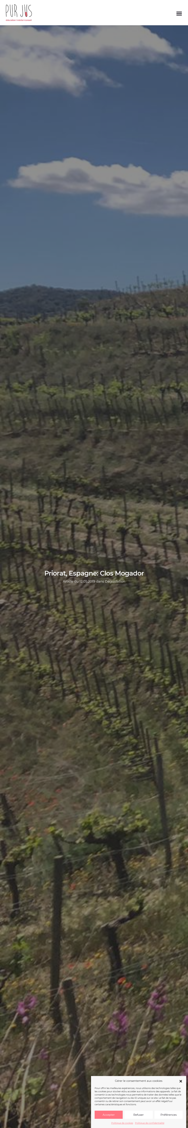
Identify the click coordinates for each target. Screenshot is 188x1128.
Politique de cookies (122, 1123)
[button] (181, 1081)
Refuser (138, 1114)
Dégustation (115, 581)
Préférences (168, 1114)
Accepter (109, 1114)
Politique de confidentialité (149, 1123)
